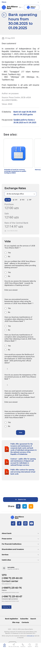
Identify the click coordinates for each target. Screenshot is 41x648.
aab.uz (10, 7)
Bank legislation (11, 619)
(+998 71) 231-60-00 (12, 578)
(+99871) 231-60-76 (12, 588)
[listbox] (20, 194)
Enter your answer (11, 290)
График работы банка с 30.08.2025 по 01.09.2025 (24, 121)
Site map (15, 622)
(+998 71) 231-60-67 (12, 596)
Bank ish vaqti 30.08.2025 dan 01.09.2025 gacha (24, 113)
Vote (20, 432)
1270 (4, 575)
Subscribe (24, 619)
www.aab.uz (30, 636)
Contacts (25, 622)
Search (33, 619)
